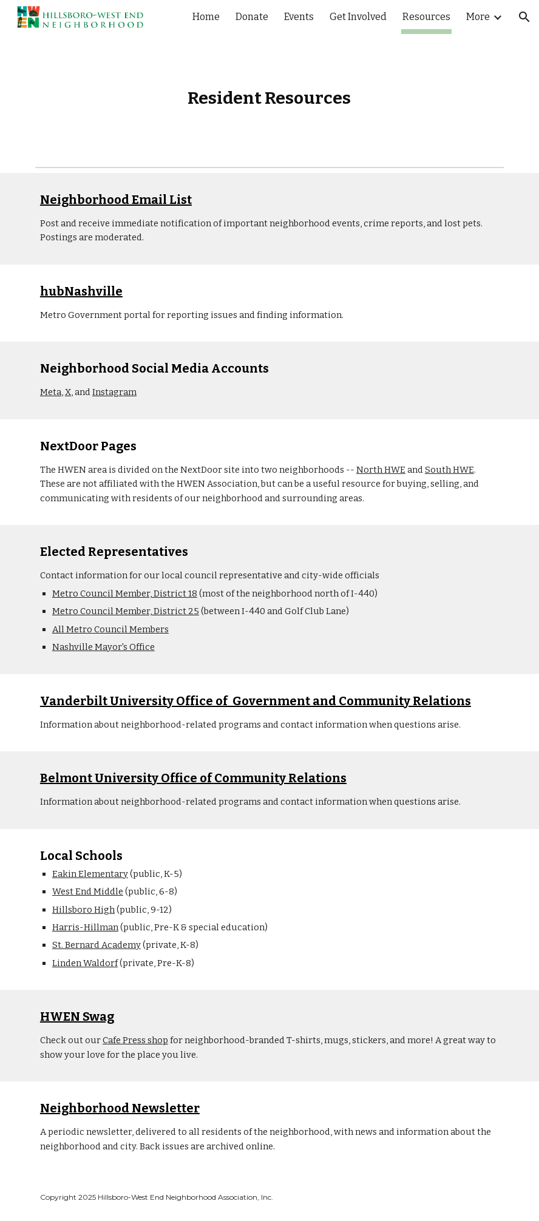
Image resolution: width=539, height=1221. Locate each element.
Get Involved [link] (358, 16)
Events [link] (299, 16)
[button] (524, 17)
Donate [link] (252, 16)
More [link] (478, 16)
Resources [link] (426, 16)
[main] (269, 98)
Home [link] (206, 16)
